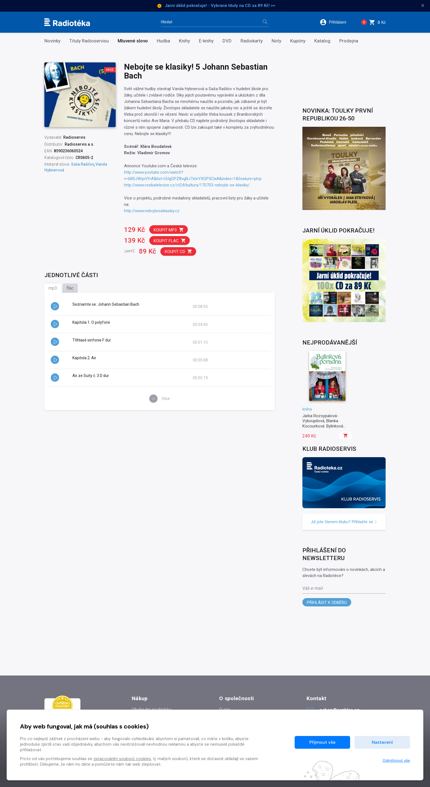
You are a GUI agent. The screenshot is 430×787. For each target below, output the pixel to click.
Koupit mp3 (169, 229)
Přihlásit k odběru (327, 602)
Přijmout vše (322, 742)
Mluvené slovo (133, 41)
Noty (276, 41)
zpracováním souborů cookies (122, 758)
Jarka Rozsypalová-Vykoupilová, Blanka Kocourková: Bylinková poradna (322, 423)
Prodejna (348, 41)
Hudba (163, 41)
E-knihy (206, 41)
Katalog (322, 41)
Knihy (184, 41)
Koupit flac (170, 240)
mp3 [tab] (53, 288)
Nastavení (382, 742)
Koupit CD (178, 251)
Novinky (52, 41)
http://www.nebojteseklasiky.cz (151, 210)
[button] (337, 22)
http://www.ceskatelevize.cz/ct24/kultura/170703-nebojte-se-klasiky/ (187, 185)
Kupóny (297, 41)
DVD (227, 41)
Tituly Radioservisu (89, 41)
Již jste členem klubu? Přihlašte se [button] (344, 521)
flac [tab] (70, 288)
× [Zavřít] (422, 5)
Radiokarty (252, 41)
